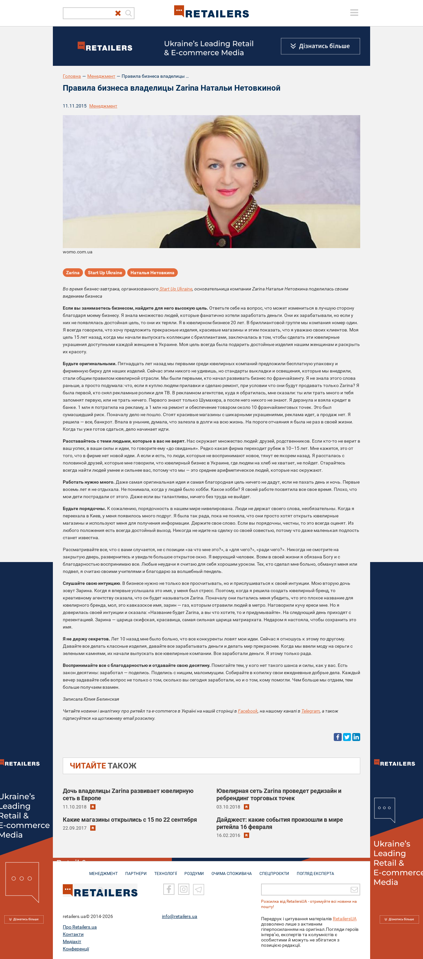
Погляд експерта (315, 870)
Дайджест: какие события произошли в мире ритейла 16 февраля (279, 823)
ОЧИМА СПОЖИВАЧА (232, 870)
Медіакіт (72, 941)
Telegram (310, 711)
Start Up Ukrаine (105, 272)
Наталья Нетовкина (152, 272)
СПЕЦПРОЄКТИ (274, 870)
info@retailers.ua (179, 916)
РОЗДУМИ (194, 870)
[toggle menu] (354, 12)
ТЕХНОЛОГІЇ (165, 870)
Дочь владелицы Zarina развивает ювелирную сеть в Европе (128, 794)
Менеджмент (101, 76)
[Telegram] (198, 889)
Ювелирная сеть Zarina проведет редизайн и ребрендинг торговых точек (278, 794)
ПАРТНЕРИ (136, 870)
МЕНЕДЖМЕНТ (103, 870)
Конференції (76, 948)
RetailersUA (345, 918)
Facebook (248, 711)
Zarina (73, 272)
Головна (72, 76)
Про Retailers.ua (80, 927)
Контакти (73, 934)
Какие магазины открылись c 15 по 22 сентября (130, 819)
